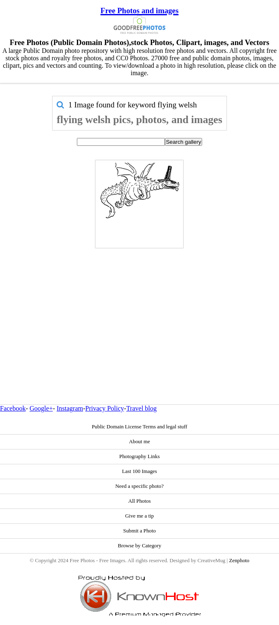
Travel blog (141, 408)
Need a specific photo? (139, 486)
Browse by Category (139, 546)
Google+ (41, 408)
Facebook (13, 408)
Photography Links (139, 456)
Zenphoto (239, 560)
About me (139, 441)
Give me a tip (139, 516)
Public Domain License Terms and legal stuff (139, 427)
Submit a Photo (139, 531)
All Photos (139, 501)
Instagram (70, 408)
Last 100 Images (139, 471)
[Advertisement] (139, 308)
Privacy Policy (104, 408)
